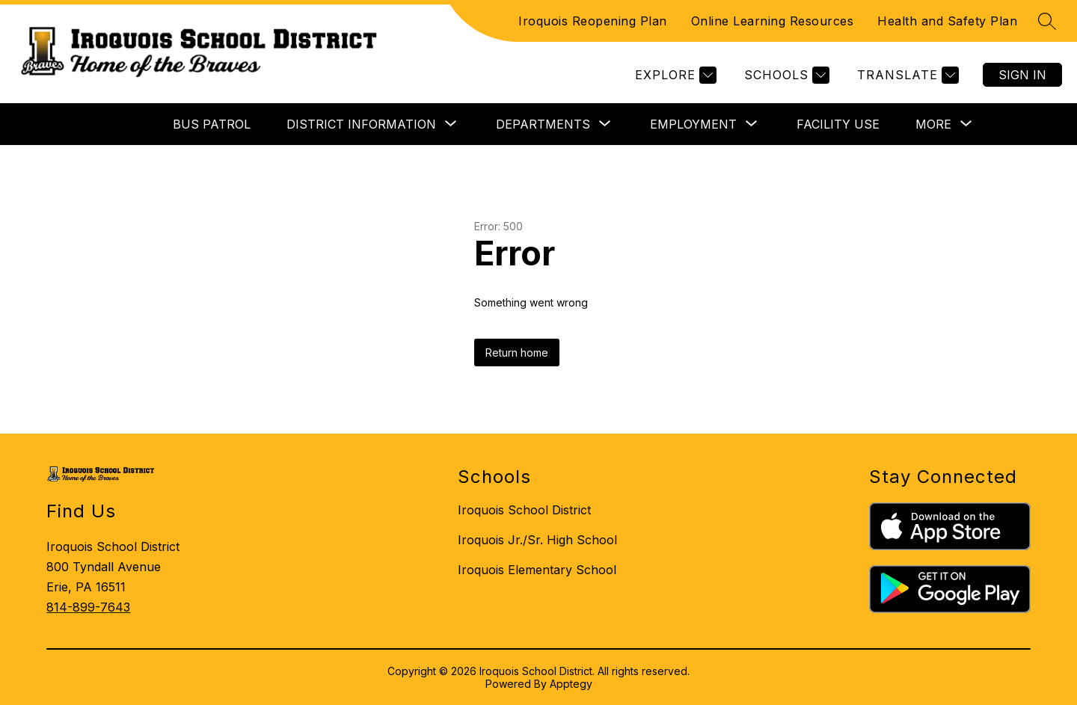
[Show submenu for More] (933, 124)
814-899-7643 (88, 607)
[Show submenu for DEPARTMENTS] (543, 124)
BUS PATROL (212, 124)
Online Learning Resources (772, 20)
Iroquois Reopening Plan (592, 20)
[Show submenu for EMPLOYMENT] (693, 124)
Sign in (1022, 74)
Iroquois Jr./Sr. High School (537, 539)
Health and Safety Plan (947, 20)
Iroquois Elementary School (537, 569)
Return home (516, 352)
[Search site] (1047, 21)
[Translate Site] (906, 75)
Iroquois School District (524, 509)
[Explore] (674, 75)
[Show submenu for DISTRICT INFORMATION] (361, 124)
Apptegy (571, 683)
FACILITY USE (838, 124)
